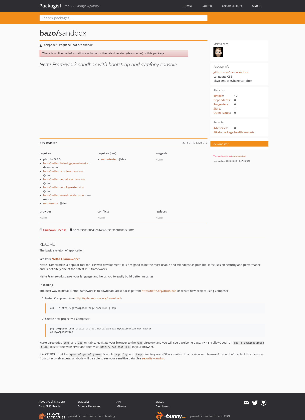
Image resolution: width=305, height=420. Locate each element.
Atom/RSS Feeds (49, 406)
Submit (207, 6)
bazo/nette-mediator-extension (64, 179)
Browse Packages (89, 406)
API (119, 401)
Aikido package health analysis (233, 132)
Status (159, 401)
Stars (216, 108)
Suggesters (220, 104)
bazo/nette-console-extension (63, 171)
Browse (187, 6)
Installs (218, 96)
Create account (232, 6)
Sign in (256, 6)
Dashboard (162, 406)
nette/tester (109, 159)
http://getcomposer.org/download (98, 298)
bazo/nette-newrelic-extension (63, 195)
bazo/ (49, 33)
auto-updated (238, 156)
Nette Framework (65, 259)
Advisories (220, 128)
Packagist (50, 5)
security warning (153, 358)
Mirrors (122, 406)
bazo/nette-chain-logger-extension (66, 163)
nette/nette (50, 203)
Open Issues (221, 113)
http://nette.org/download (159, 291)
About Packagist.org (52, 401)
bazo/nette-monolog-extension (63, 187)
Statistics (84, 401)
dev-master (221, 144)
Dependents (221, 100)
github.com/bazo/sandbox (230, 72)
